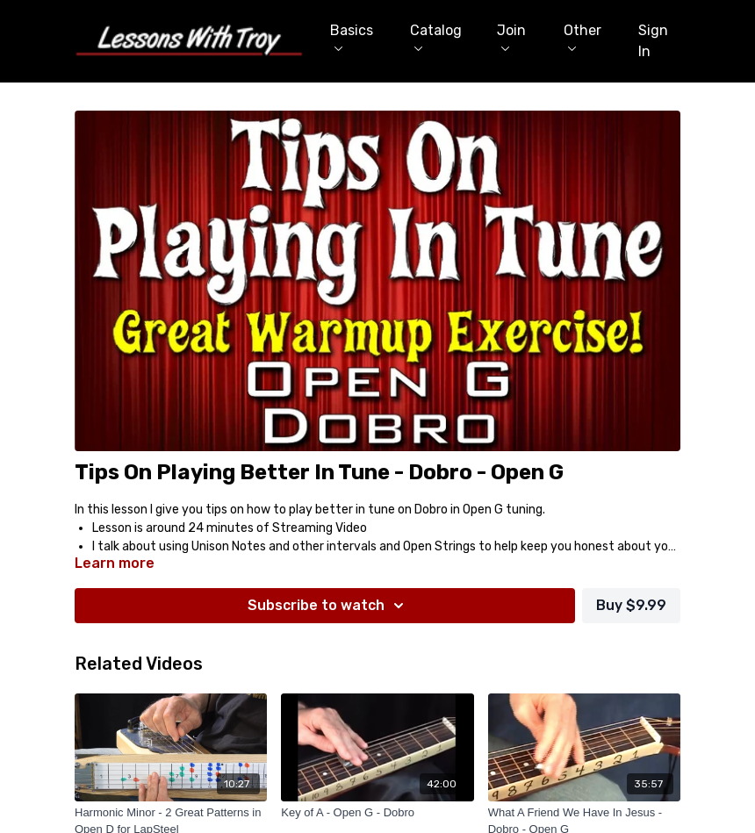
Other (582, 36)
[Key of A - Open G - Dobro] (377, 813)
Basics (351, 36)
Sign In (653, 41)
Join (511, 36)
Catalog (436, 36)
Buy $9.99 (631, 605)
